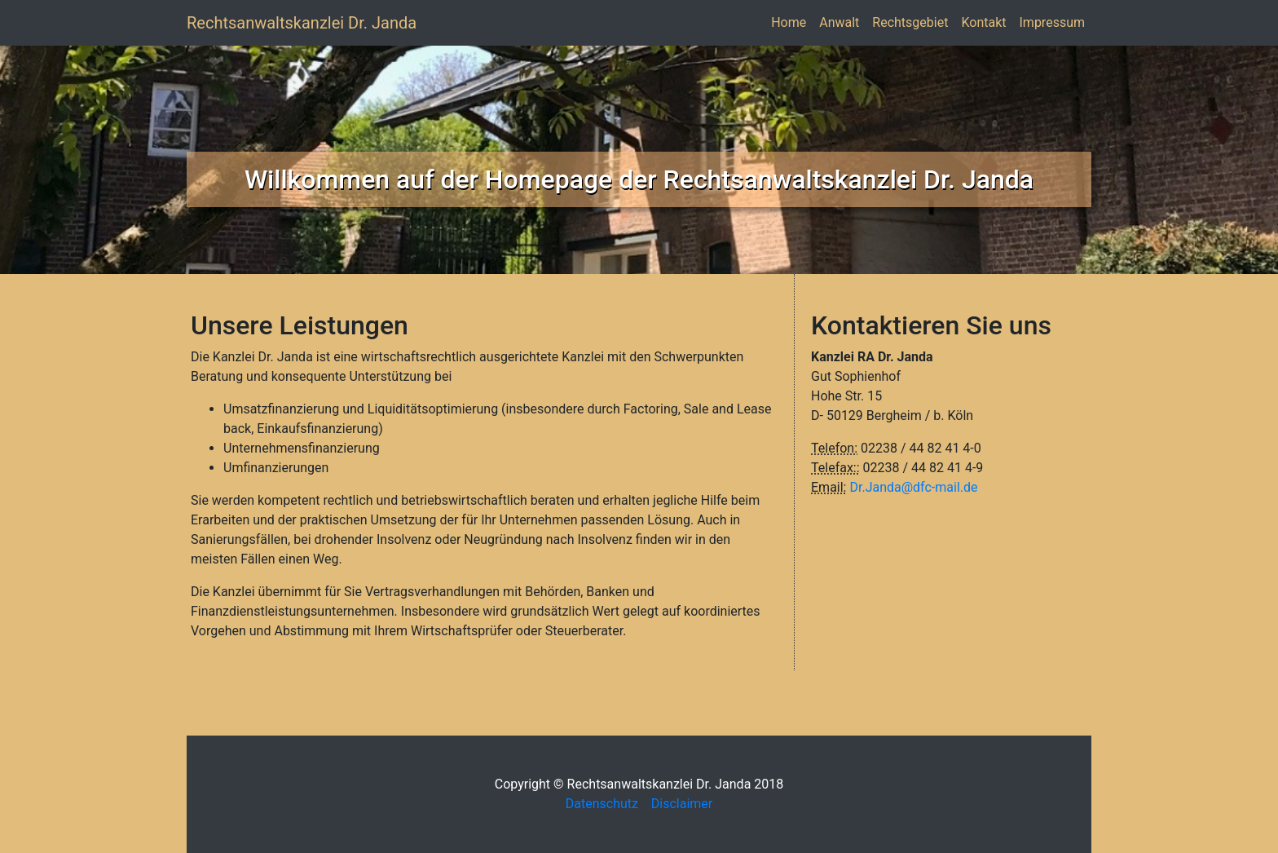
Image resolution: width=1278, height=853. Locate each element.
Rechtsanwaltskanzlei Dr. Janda (301, 23)
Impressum (1056, 21)
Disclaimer (681, 803)
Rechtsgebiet (913, 21)
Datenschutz (607, 803)
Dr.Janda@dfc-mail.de (913, 487)
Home (792, 21)
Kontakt (986, 21)
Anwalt (842, 21)
